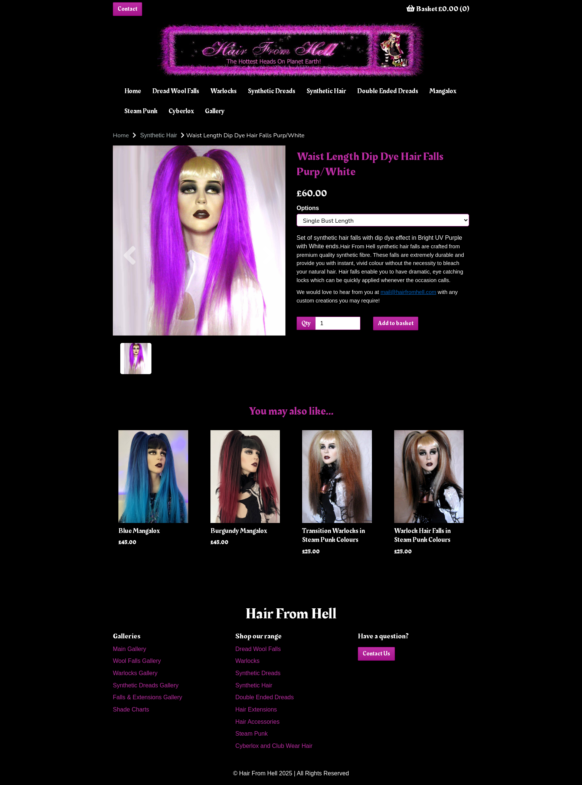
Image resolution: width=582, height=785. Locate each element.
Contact (127, 8)
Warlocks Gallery (135, 673)
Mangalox (442, 91)
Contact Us (376, 653)
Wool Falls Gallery (137, 661)
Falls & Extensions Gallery (147, 697)
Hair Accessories (257, 722)
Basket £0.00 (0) (437, 8)
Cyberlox (181, 111)
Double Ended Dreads (387, 91)
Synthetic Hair (326, 91)
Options (308, 208)
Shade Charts (131, 709)
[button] (130, 288)
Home (132, 91)
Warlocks (223, 91)
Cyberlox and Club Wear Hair (274, 746)
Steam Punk (140, 111)
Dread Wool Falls (175, 91)
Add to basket (395, 323)
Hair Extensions (256, 709)
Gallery (215, 111)
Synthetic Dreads (271, 91)
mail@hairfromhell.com (408, 292)
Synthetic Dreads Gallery (146, 685)
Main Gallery (129, 649)
